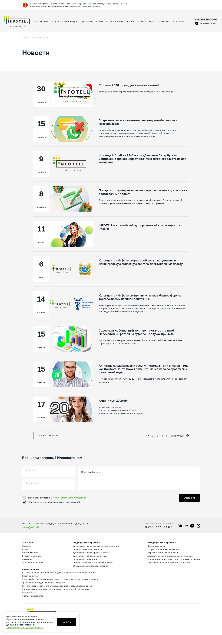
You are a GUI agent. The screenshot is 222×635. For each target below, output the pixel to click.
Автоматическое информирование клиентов (169, 556)
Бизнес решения (30, 569)
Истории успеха (115, 21)
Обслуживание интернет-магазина (90, 566)
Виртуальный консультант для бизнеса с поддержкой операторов (55, 589)
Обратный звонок (208, 23)
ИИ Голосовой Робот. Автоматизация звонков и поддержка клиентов (57, 586)
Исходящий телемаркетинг (161, 542)
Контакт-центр (29, 37)
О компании (42, 21)
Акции (130, 21)
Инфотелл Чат (29, 592)
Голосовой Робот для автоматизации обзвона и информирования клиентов (60, 579)
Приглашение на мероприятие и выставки (168, 562)
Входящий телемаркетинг (86, 542)
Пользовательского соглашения (69, 497)
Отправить (189, 497)
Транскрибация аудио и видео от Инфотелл (44, 582)
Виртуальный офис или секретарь (90, 556)
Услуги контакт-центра (64, 21)
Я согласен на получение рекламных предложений (54, 502)
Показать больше (48, 435)
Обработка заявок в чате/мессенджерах (93, 562)
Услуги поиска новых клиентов (163, 549)
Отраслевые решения (91, 21)
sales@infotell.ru (32, 527)
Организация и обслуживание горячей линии (96, 546)
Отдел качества (30, 576)
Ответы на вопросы (159, 21)
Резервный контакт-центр (86, 559)
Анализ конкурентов (32, 596)
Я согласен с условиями (57, 497)
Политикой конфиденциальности (25, 627)
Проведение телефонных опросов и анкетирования (173, 559)
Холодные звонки (156, 546)
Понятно (67, 621)
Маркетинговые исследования (162, 552)
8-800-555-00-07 (206, 19)
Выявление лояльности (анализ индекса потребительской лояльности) (58, 572)
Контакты (178, 21)
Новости (141, 21)
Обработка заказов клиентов (87, 549)
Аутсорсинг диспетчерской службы (91, 552)
